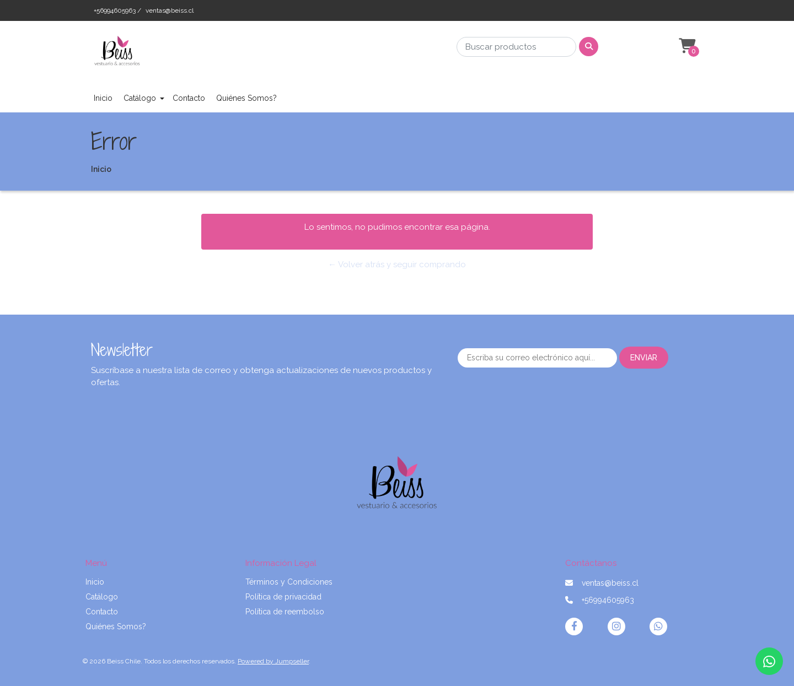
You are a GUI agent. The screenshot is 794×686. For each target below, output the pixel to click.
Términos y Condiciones (288, 581)
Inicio (103, 98)
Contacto (189, 98)
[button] (686, 46)
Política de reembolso (284, 611)
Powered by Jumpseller (273, 661)
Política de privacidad (283, 596)
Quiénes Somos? (246, 98)
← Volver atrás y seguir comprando (397, 264)
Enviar (643, 357)
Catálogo (140, 98)
